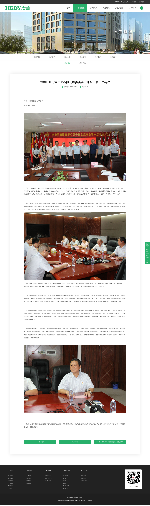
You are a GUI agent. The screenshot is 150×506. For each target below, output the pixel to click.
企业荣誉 (83, 57)
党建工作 (113, 57)
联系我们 (98, 57)
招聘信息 (83, 479)
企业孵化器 (48, 482)
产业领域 (106, 8)
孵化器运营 (66, 487)
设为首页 (117, 2)
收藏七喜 (125, 2)
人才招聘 (132, 8)
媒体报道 (28, 484)
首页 (68, 8)
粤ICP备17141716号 (86, 502)
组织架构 (52, 57)
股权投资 (65, 489)
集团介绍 (37, 57)
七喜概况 (81, 8)
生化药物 (65, 477)
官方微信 (141, 2)
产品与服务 (119, 8)
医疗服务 (65, 482)
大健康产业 (48, 477)
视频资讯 (28, 482)
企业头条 (28, 477)
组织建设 (67, 63)
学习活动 (82, 63)
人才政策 (83, 477)
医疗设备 (65, 479)
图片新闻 (28, 479)
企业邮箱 (133, 2)
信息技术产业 (48, 479)
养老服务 (65, 484)
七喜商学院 (84, 482)
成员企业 (67, 57)
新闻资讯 (93, 8)
